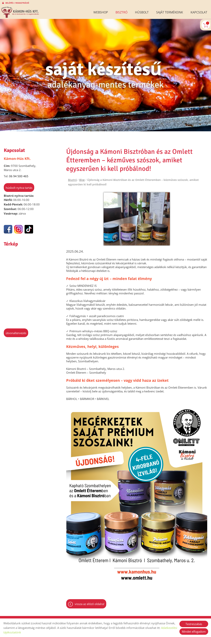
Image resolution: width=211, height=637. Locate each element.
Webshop (100, 12)
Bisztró (121, 12)
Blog (82, 178)
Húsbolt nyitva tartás (19, 186)
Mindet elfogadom (194, 631)
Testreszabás (193, 624)
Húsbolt (142, 12)
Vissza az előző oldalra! (89, 602)
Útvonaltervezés (16, 331)
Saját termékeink (169, 12)
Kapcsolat (199, 12)
